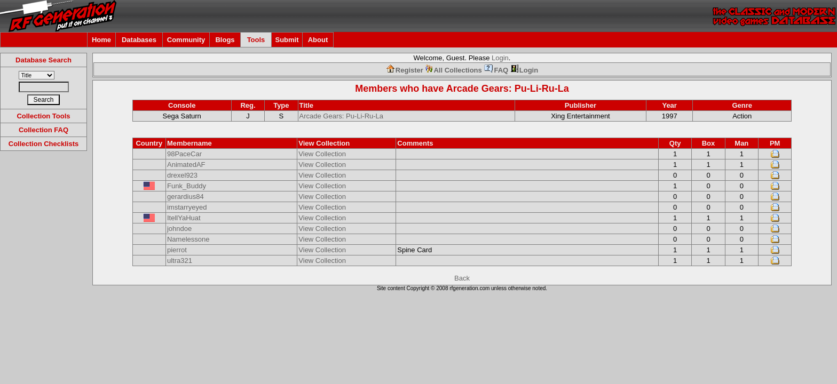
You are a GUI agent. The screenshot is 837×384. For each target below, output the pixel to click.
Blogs (224, 40)
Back (462, 278)
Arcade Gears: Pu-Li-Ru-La (507, 88)
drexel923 (182, 175)
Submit (286, 40)
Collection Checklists (43, 144)
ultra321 (179, 261)
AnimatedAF (186, 165)
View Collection (322, 154)
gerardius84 (185, 197)
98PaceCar (184, 154)
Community (186, 40)
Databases (139, 40)
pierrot (177, 250)
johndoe (179, 229)
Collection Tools (43, 116)
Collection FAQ (43, 130)
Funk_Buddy (186, 186)
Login (500, 58)
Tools (256, 40)
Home (101, 40)
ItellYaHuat (184, 218)
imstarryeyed (187, 207)
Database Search (43, 60)
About (318, 40)
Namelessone (188, 239)
